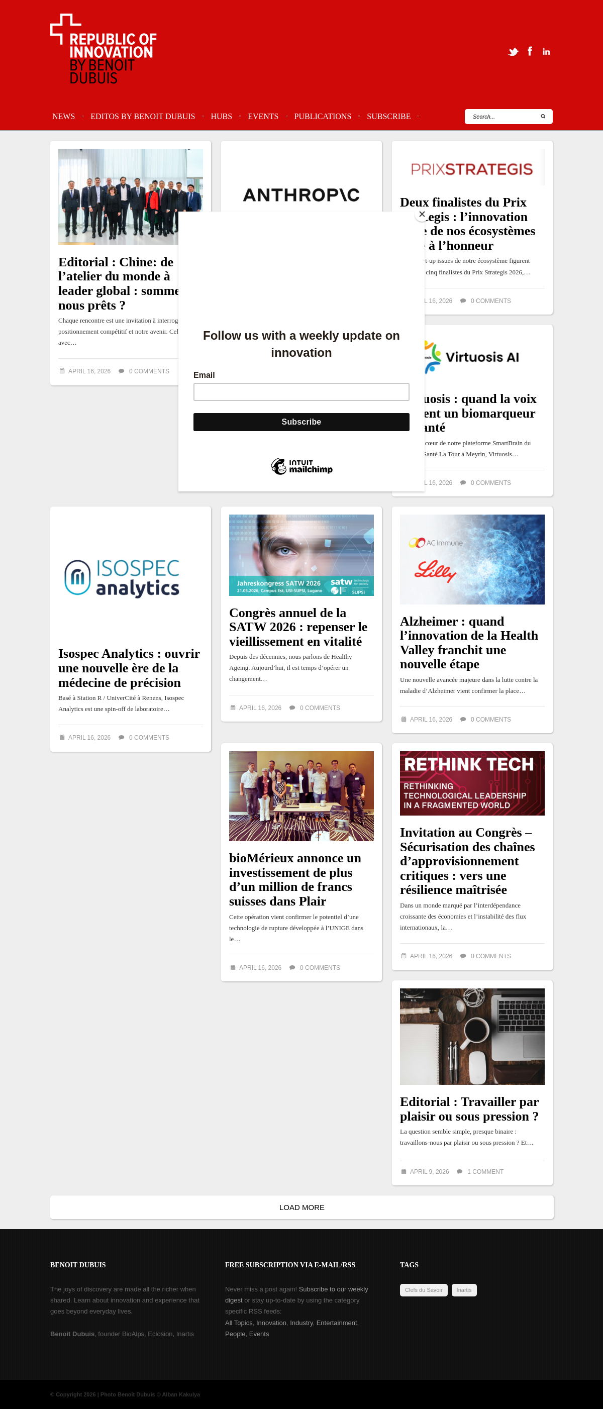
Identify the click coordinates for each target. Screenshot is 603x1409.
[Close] (422, 214)
